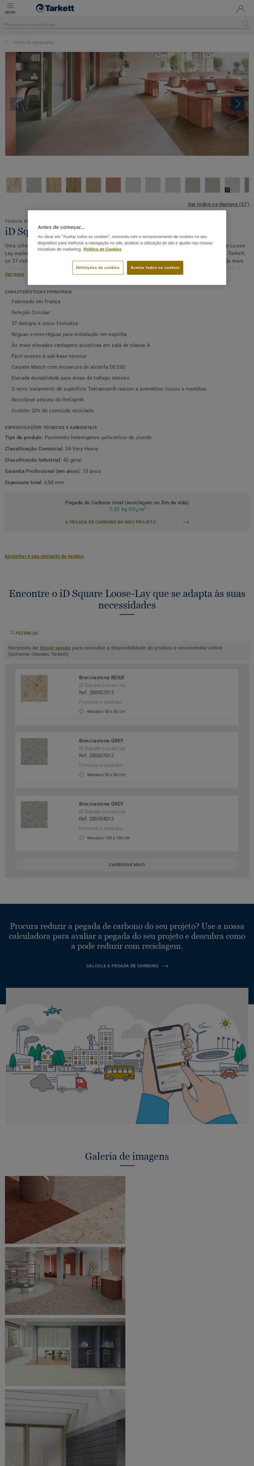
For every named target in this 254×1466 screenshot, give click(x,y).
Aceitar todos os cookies (155, 267)
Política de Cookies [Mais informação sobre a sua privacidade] (103, 249)
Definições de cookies (97, 267)
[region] (127, 247)
